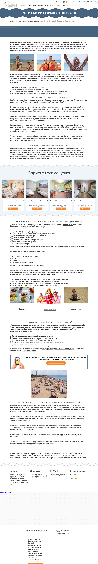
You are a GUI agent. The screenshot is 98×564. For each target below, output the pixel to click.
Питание (22, 309)
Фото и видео (49, 5)
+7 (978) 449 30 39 (87, 2)
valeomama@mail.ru (54, 2)
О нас (29, 5)
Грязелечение (75, 309)
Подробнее (13, 208)
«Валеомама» (68, 225)
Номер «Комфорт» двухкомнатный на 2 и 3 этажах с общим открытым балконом (85, 201)
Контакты (65, 5)
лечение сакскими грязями (71, 427)
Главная (22, 5)
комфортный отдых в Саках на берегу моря (58, 349)
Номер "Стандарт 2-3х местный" (37, 201)
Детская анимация (49, 310)
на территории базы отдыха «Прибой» (53, 102)
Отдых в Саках (15, 148)
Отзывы (58, 5)
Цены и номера (38, 5)
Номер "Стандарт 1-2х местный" (13, 201)
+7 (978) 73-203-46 (37, 475)
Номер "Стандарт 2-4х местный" (61, 201)
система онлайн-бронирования (9, 27)
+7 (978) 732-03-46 (75, 2)
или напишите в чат (56, 363)
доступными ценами (29, 351)
